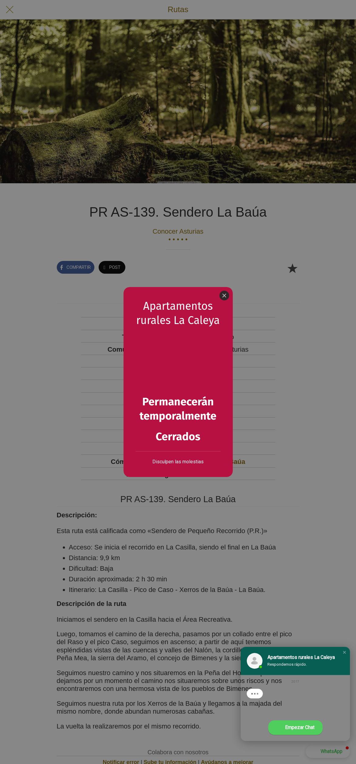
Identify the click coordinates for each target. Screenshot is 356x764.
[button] (344, 652)
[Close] (224, 295)
